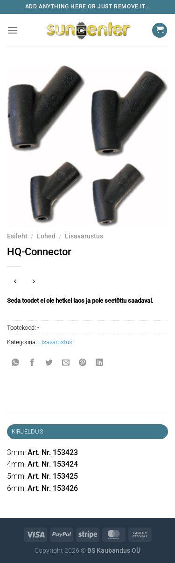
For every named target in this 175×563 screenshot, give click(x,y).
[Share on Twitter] (49, 363)
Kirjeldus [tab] (27, 431)
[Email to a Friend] (66, 363)
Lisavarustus (84, 236)
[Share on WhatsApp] (15, 363)
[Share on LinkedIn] (99, 363)
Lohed (46, 236)
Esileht (17, 236)
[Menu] (12, 30)
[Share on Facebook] (32, 363)
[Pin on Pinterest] (83, 363)
